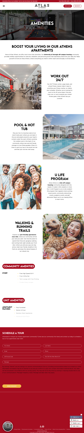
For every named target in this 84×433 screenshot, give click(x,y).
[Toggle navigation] (3, 6)
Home (38, 27)
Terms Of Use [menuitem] (48, 429)
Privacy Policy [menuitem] (17, 429)
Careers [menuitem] (68, 429)
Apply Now (68, 6)
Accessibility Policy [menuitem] (38, 429)
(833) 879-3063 (77, 1)
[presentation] (13, 381)
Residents (77, 6)
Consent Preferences (42, 430)
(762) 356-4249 (65, 1)
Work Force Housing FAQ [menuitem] (59, 429)
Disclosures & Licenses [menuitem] (27, 429)
